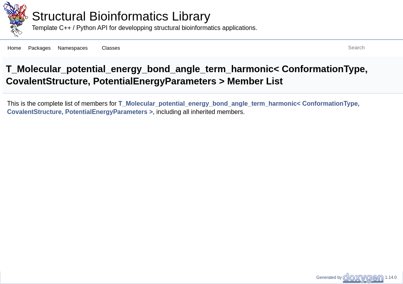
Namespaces (76, 48)
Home (14, 48)
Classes (114, 48)
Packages (39, 48)
